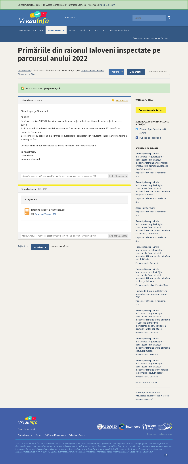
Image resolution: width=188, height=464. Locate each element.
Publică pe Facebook (150, 137)
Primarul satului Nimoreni (147, 354)
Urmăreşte (136, 71)
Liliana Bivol (24, 70)
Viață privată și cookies (55, 435)
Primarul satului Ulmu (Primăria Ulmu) (152, 285)
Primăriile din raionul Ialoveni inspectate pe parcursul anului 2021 (151, 294)
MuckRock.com (107, 4)
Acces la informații (145, 207)
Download (39, 214)
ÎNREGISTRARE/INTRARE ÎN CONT (151, 38)
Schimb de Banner (77, 435)
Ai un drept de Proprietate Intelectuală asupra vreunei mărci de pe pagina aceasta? (152, 395)
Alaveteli (31, 429)
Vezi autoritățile (79, 30)
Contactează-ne (119, 30)
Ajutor (99, 30)
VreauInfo (39, 18)
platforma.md (166, 434)
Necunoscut (122, 100)
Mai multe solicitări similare (146, 382)
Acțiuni (115, 71)
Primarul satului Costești (147, 263)
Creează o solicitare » (151, 110)
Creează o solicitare (30, 30)
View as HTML (50, 214)
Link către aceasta (118, 176)
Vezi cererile (56, 30)
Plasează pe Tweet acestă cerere (152, 131)
